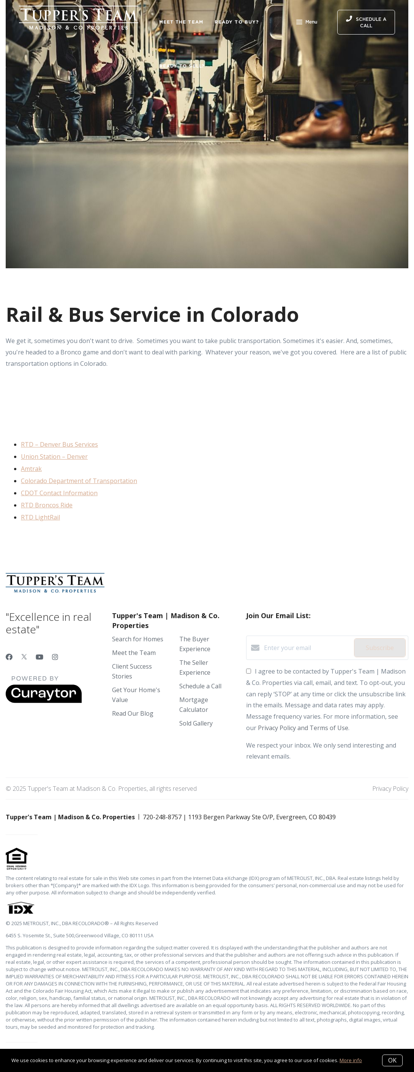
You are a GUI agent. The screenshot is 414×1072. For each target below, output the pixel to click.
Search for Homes (137, 639)
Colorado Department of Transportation (79, 481)
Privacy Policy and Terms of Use (303, 728)
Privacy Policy (390, 788)
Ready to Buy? (237, 21)
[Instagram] (55, 656)
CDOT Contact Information (59, 493)
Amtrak (31, 468)
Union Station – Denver (54, 456)
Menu (306, 23)
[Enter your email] (307, 647)
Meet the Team (181, 21)
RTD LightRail (40, 517)
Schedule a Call (200, 686)
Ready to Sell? (182, 65)
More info (351, 1060)
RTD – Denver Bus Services (59, 444)
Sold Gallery (196, 723)
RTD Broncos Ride (47, 505)
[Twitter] (24, 656)
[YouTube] (39, 656)
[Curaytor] (44, 701)
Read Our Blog (132, 713)
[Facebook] (9, 656)
